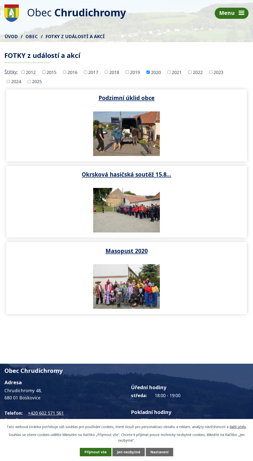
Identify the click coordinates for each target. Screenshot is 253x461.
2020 (156, 72)
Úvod (11, 36)
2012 (31, 72)
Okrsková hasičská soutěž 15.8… (187, 98)
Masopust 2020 (126, 174)
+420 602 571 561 (46, 336)
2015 (51, 72)
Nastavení (161, 452)
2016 (72, 72)
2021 (177, 72)
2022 (198, 72)
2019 (135, 72)
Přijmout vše (94, 452)
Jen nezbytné (128, 452)
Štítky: (11, 72)
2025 (37, 81)
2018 (114, 72)
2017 (93, 72)
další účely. (238, 426)
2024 (16, 81)
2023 (218, 72)
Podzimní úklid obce (66, 98)
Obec (31, 36)
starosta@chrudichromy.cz (56, 344)
